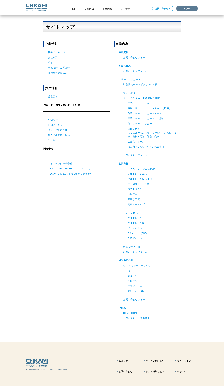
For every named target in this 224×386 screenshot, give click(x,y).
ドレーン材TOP (131, 213)
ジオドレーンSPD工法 (140, 179)
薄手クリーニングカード (141, 123)
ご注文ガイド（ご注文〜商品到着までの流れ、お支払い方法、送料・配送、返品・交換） (152, 133)
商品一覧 (132, 276)
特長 (130, 270)
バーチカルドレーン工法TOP (139, 169)
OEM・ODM (130, 313)
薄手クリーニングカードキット (145, 113)
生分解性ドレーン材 (139, 184)
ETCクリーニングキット (141, 103)
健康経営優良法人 (57, 73)
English (186, 8)
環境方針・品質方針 (59, 67)
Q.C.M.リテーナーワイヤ (137, 265)
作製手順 (132, 281)
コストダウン (135, 189)
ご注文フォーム (136, 141)
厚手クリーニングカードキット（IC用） (150, 108)
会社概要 (53, 57)
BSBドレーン (135, 238)
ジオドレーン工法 (137, 174)
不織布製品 (125, 66)
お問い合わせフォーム (135, 57)
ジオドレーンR (136, 223)
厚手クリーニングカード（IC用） (146, 118)
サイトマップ (184, 360)
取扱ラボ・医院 (136, 291)
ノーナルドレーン (137, 228)
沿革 (50, 62)
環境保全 (132, 194)
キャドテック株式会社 (60, 163)
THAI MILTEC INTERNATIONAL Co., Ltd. (71, 168)
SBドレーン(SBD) (138, 233)
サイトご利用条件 (57, 130)
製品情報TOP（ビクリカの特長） (141, 84)
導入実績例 (129, 93)
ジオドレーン (135, 218)
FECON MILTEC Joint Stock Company (70, 174)
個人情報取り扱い (155, 371)
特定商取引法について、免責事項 (146, 146)
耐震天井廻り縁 (131, 247)
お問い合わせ (161, 8)
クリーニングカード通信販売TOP (141, 98)
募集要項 (53, 96)
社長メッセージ (56, 52)
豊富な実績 (134, 199)
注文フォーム (135, 286)
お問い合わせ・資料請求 (136, 318)
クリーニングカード (129, 79)
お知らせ (53, 120)
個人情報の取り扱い (59, 135)
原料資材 (123, 52)
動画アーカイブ (136, 204)
